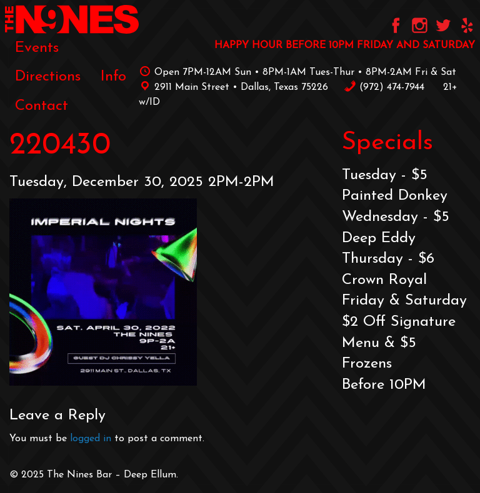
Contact (41, 106)
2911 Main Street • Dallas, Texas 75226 (233, 87)
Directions (48, 76)
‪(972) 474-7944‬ (384, 87)
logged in (90, 439)
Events (37, 48)
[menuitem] (37, 48)
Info (113, 76)
